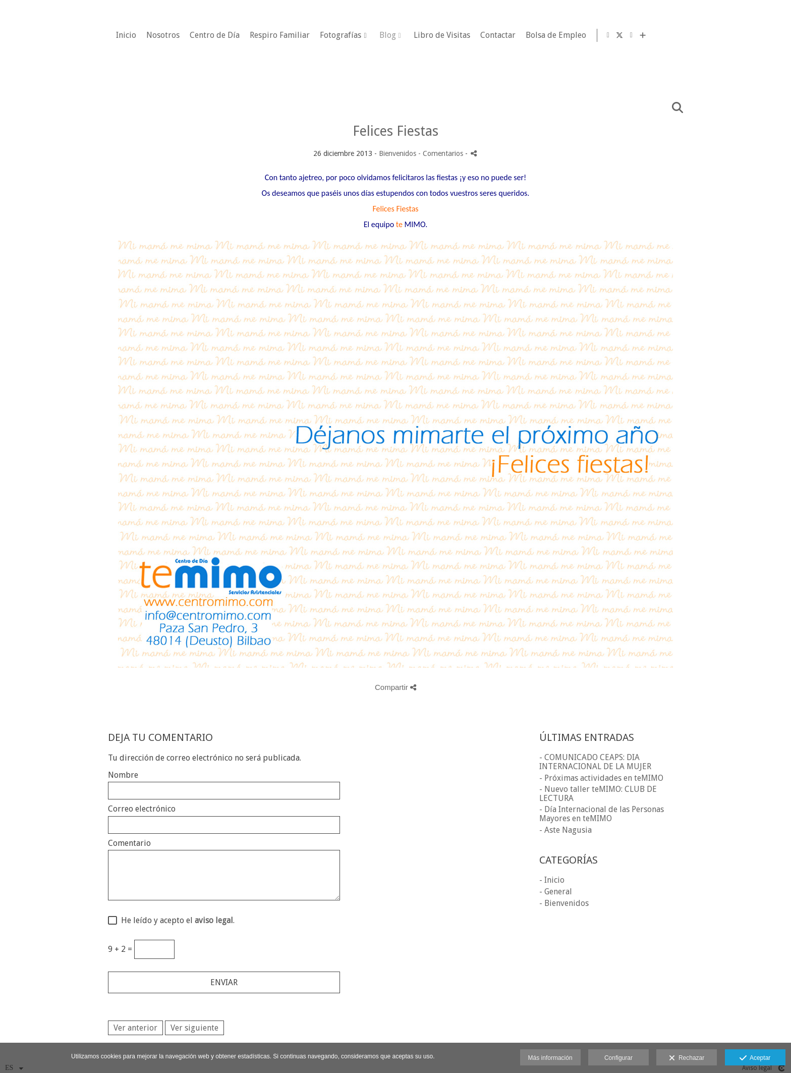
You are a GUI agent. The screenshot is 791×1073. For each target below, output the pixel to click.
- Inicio (551, 880)
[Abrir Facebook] (741, 35)
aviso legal (214, 920)
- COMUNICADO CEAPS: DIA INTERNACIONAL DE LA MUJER (595, 762)
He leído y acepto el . (176, 920)
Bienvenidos (397, 153)
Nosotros (293, 35)
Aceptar (755, 1058)
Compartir (395, 687)
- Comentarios (441, 153)
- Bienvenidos (564, 903)
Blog (518, 35)
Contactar (628, 35)
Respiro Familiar (410, 35)
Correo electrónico (142, 809)
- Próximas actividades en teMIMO (601, 778)
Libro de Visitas (572, 35)
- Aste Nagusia (565, 830)
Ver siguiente (194, 1028)
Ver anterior (135, 1028)
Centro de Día (345, 35)
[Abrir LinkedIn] (764, 35)
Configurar (618, 1057)
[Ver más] (775, 35)
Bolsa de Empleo (686, 35)
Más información (550, 1057)
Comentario (129, 843)
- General (555, 891)
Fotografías (471, 35)
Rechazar (686, 1058)
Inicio (257, 35)
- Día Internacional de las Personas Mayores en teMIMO (601, 813)
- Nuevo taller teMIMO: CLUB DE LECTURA (598, 793)
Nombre (123, 775)
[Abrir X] (752, 35)
